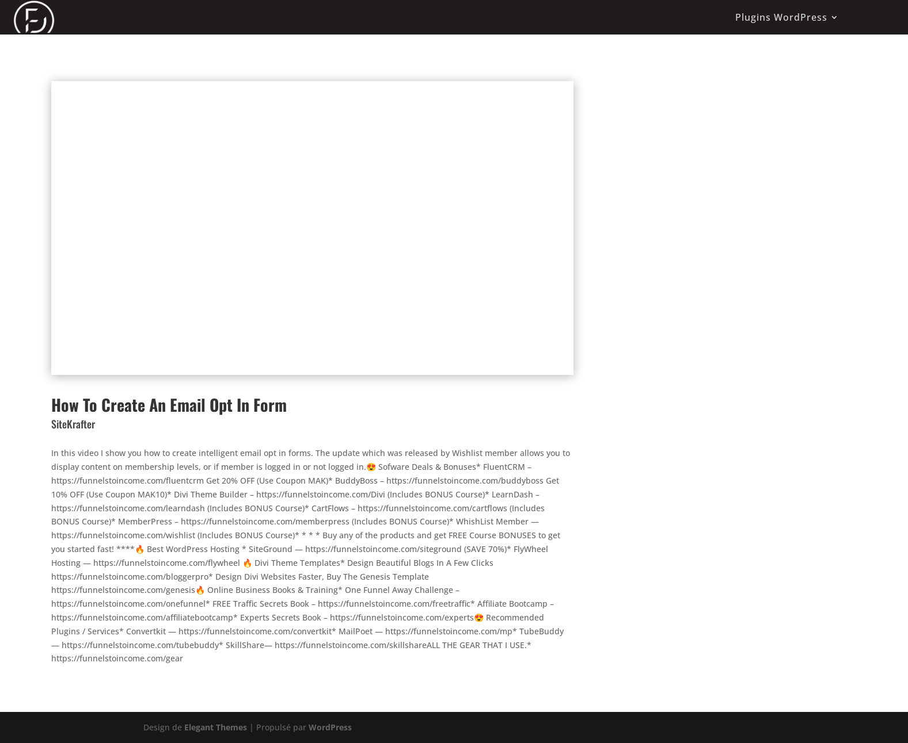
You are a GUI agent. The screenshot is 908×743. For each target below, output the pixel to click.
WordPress (330, 727)
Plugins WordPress (781, 17)
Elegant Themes (215, 727)
